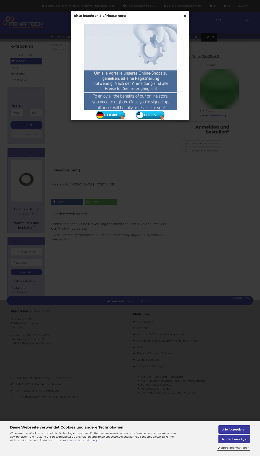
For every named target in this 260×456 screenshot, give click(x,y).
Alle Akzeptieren (234, 429)
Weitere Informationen (233, 447)
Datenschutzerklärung (82, 440)
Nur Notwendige (234, 439)
